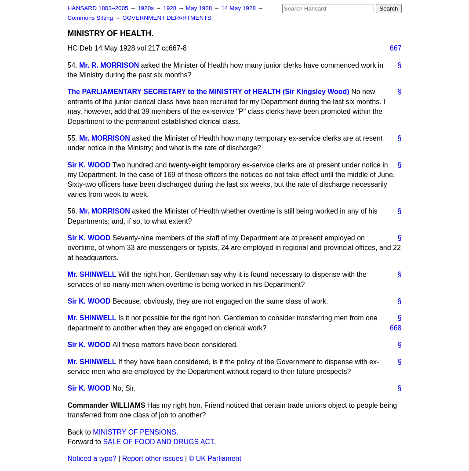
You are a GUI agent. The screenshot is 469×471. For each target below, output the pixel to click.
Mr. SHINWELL (92, 274)
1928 (170, 8)
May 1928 (200, 8)
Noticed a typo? (92, 458)
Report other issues (152, 458)
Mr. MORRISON (104, 138)
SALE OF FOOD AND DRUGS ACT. (159, 442)
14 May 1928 (239, 8)
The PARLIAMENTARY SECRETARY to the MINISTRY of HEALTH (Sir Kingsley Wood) (208, 91)
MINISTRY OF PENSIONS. (135, 432)
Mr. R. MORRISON (109, 65)
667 (396, 48)
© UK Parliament (215, 458)
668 (396, 328)
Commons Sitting (91, 17)
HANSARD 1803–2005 (98, 8)
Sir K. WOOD (89, 165)
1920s (147, 8)
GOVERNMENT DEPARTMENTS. (167, 17)
